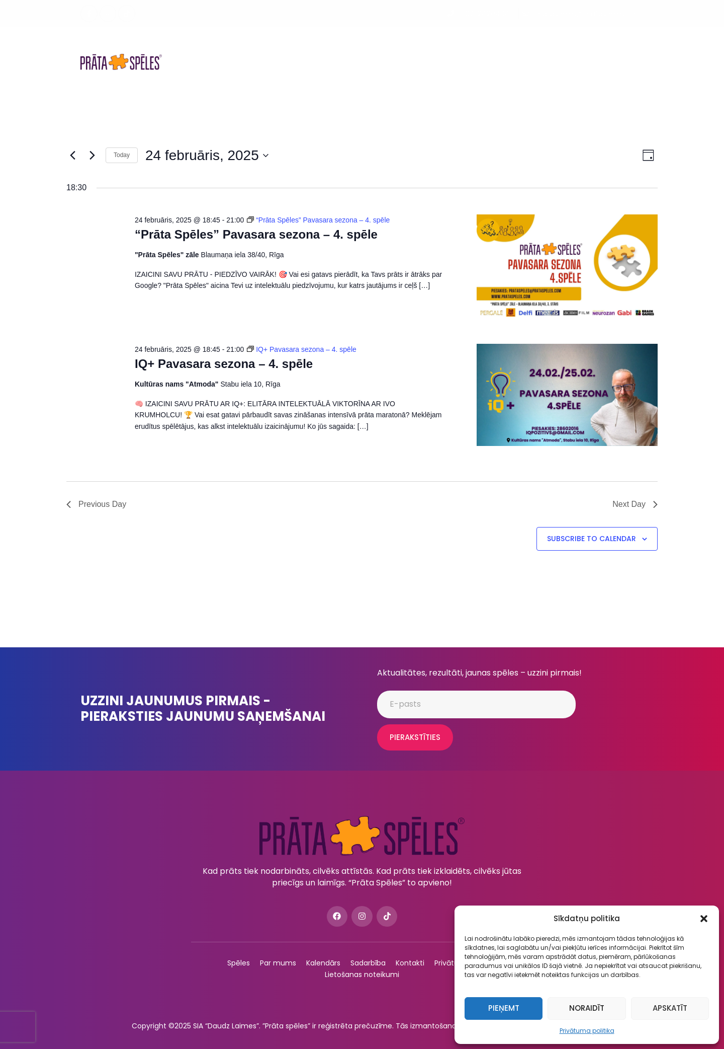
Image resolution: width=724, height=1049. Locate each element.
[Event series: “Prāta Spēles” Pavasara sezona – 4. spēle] (318, 220)
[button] (704, 919)
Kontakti (407, 77)
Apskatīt (670, 1008)
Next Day (635, 504)
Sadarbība (496, 47)
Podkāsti (446, 47)
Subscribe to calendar (591, 539)
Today (122, 155)
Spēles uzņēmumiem (269, 47)
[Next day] (92, 155)
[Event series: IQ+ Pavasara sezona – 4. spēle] (301, 349)
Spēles (196, 47)
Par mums (397, 47)
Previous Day (96, 504)
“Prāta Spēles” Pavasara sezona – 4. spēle (256, 234)
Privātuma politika (587, 1030)
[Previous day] (72, 155)
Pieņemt (503, 1008)
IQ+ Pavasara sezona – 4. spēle (224, 363)
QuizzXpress (611, 47)
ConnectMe (551, 47)
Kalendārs (346, 47)
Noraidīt (586, 1008)
